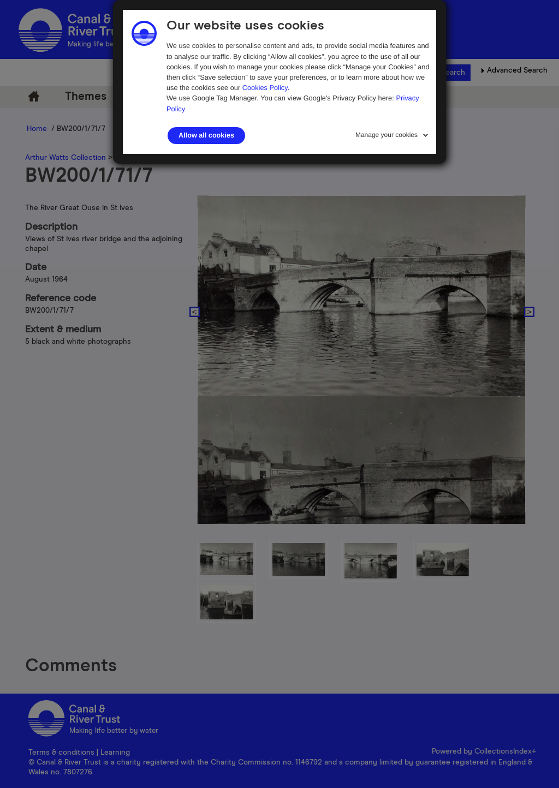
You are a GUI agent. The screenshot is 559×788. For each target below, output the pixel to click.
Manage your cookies (386, 135)
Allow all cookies (206, 135)
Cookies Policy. (266, 87)
